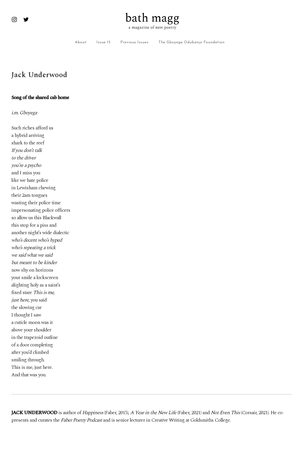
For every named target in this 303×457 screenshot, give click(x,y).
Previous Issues (134, 42)
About (81, 42)
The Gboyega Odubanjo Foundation (192, 42)
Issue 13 (103, 42)
